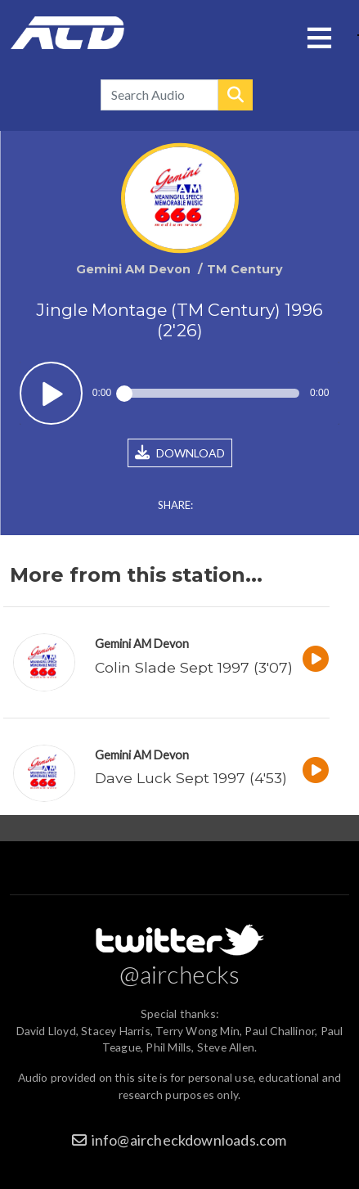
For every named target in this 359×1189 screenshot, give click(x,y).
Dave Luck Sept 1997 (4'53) (191, 777)
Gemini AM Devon (142, 644)
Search (235, 94)
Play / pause (51, 393)
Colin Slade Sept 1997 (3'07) (194, 667)
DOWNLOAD (180, 452)
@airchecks (179, 974)
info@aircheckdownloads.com (189, 1140)
